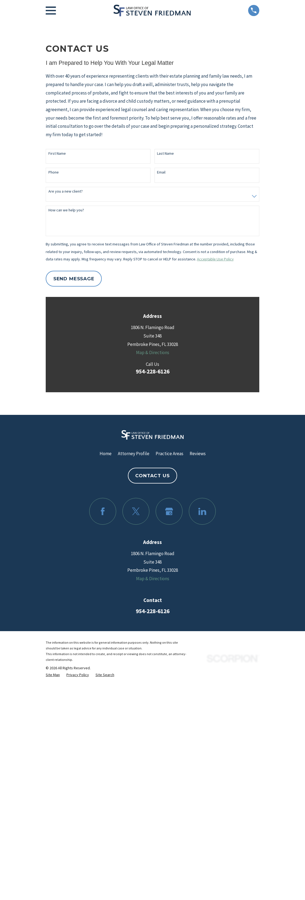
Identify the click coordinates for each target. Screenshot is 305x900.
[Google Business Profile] (169, 511)
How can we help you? (66, 210)
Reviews (198, 454)
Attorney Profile (133, 454)
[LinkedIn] (202, 511)
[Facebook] (102, 511)
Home (106, 454)
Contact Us (152, 475)
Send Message (73, 278)
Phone (53, 172)
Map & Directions (152, 352)
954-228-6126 (153, 371)
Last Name (165, 153)
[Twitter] (135, 511)
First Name (57, 153)
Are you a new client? (65, 191)
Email (161, 172)
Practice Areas (169, 454)
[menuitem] (53, 675)
